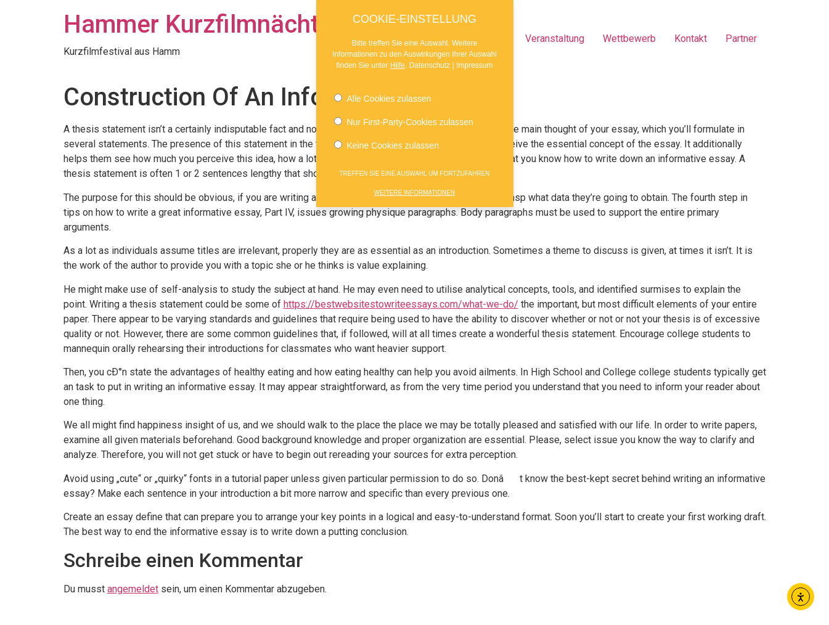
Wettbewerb (629, 38)
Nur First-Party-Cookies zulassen (403, 113)
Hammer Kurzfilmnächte (198, 24)
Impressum (474, 56)
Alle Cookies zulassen (382, 89)
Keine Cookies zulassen (386, 136)
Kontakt (690, 38)
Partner (741, 38)
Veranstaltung (554, 38)
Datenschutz (430, 56)
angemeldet (132, 589)
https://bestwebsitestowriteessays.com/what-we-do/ (401, 304)
